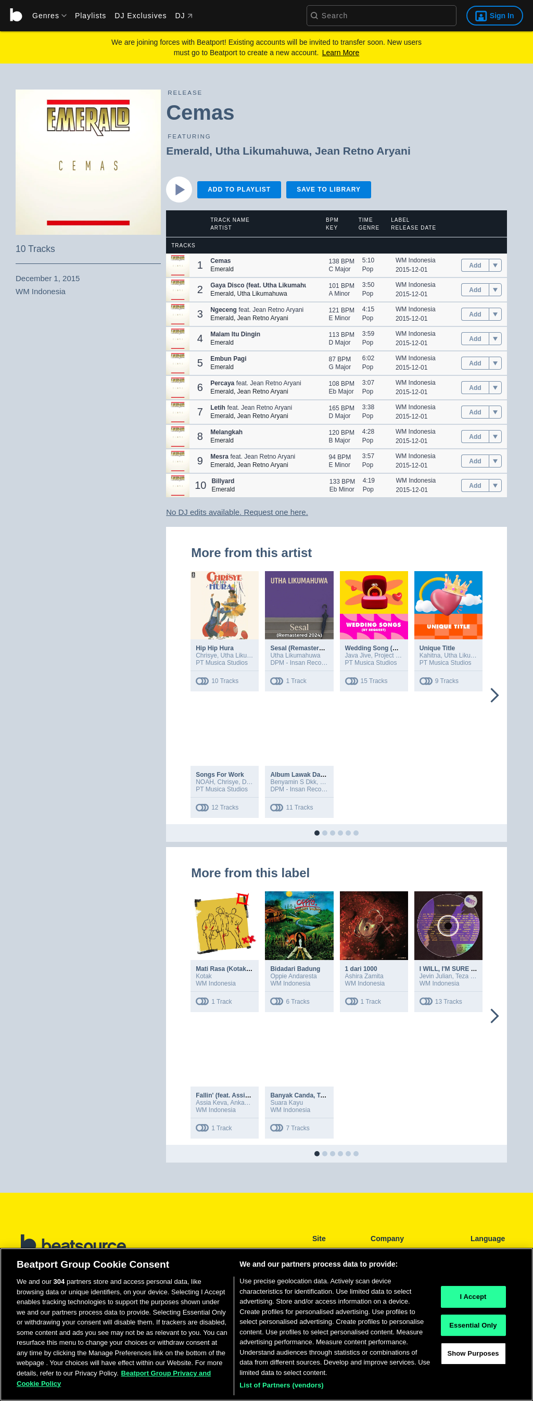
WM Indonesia (416, 260)
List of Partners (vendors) (281, 1387)
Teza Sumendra (477, 976)
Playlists (90, 15)
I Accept (473, 1299)
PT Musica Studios (222, 662)
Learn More (341, 52)
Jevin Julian (436, 976)
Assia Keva (211, 1102)
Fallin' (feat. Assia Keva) (231, 1095)
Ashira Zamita (364, 976)
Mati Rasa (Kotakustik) (229, 969)
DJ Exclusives (141, 15)
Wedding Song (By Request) (387, 648)
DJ (183, 15)
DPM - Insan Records (300, 662)
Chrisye (206, 655)
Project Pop (390, 655)
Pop (367, 269)
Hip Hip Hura (215, 648)
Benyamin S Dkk (293, 782)
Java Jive (358, 655)
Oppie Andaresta (293, 976)
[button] (177, 265)
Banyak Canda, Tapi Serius (310, 1095)
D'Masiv (252, 782)
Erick (327, 782)
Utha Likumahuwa (262, 151)
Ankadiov (243, 1102)
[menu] (45, 15)
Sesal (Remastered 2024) (307, 648)
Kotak (204, 976)
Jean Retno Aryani (363, 151)
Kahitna (430, 655)
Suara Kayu (286, 1102)
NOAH (205, 782)
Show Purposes (473, 1355)
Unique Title (437, 648)
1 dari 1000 (361, 969)
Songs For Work (220, 774)
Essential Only (473, 1327)
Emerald (187, 151)
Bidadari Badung (295, 969)
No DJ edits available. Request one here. (237, 512)
